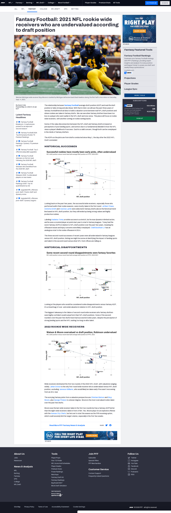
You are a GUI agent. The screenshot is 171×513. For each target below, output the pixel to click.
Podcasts (134, 472)
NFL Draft (55, 9)
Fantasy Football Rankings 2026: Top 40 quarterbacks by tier (24, 184)
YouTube (134, 463)
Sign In (165, 3)
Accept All (152, 493)
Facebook (134, 466)
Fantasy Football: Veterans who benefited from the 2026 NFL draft (26, 167)
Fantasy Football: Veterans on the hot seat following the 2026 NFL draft (26, 158)
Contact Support (95, 473)
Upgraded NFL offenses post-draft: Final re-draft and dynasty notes (27, 192)
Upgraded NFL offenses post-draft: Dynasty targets (27, 199)
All (16, 9)
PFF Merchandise (95, 463)
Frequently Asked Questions (99, 476)
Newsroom (18, 460)
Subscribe (92, 458)
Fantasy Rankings (57, 480)
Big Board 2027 (57, 483)
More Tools (140, 95)
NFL (22, 9)
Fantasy (32, 9)
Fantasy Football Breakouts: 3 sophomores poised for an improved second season (25, 125)
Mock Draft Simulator (59, 486)
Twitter (133, 458)
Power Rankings (57, 472)
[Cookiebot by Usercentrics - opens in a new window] (14, 508)
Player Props (55, 458)
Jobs (16, 458)
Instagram (134, 460)
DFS (65, 9)
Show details (34, 509)
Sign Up (140, 118)
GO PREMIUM (151, 3)
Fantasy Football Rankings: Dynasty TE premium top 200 (27, 143)
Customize (152, 500)
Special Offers (94, 460)
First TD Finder (56, 460)
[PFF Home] (3, 3)
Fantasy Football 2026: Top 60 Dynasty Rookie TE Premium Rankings (26, 135)
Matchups (55, 474)
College (43, 9)
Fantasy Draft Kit (57, 477)
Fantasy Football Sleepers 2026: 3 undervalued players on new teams (26, 175)
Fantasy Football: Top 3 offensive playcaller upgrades (27, 151)
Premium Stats (56, 469)
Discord (134, 469)
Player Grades (56, 466)
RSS (132, 474)
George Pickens (60, 400)
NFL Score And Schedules (60, 463)
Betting (74, 9)
